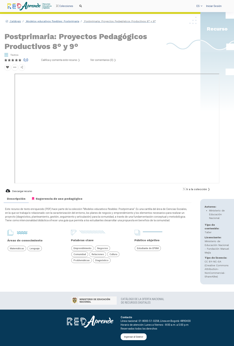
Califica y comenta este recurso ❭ (60, 60)
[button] (200, 6)
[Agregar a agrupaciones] (15, 67)
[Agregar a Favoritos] (7, 67)
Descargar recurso (19, 191)
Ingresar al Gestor (133, 336)
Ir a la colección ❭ (196, 189)
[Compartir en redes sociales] (21, 67)
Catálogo (13, 21)
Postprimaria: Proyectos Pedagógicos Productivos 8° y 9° (119, 21)
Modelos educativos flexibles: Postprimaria (52, 21)
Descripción (16, 198)
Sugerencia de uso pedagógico (57, 198)
